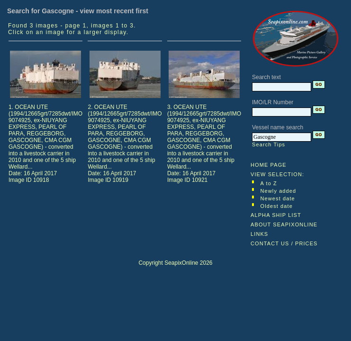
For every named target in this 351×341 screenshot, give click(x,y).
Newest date (278, 198)
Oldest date (277, 206)
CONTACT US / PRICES (284, 243)
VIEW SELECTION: (277, 174)
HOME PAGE (269, 165)
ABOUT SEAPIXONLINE (284, 224)
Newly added (279, 191)
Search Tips (268, 144)
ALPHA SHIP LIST (276, 215)
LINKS (259, 234)
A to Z (269, 183)
